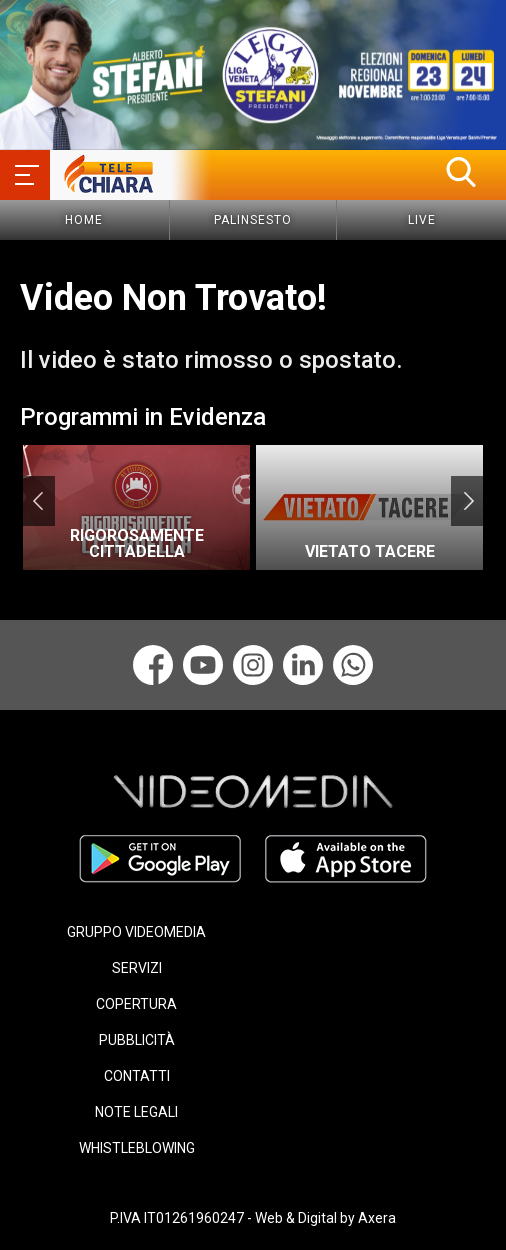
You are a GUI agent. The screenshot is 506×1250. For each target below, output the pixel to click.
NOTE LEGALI (136, 1112)
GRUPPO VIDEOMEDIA (136, 932)
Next (468, 501)
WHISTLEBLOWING (137, 1148)
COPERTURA (136, 1004)
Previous (37, 501)
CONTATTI (137, 1076)
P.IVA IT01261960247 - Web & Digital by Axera (253, 1218)
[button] (461, 172)
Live (422, 220)
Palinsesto (253, 220)
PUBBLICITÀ (137, 1040)
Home (84, 220)
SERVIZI (137, 968)
